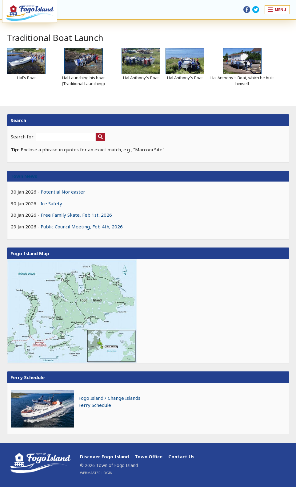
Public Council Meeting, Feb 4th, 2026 (82, 226)
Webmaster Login (96, 472)
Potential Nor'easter (63, 192)
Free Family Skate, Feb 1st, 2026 (76, 215)
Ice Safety (51, 203)
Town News (23, 176)
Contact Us (181, 456)
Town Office (148, 456)
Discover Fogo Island (104, 456)
